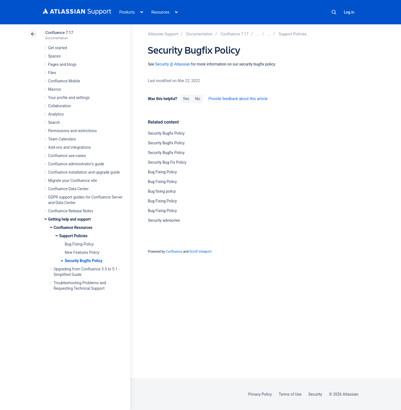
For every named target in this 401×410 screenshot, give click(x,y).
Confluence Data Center (68, 189)
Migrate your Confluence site (72, 180)
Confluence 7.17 (59, 32)
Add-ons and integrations (69, 147)
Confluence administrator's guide (76, 164)
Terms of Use (290, 394)
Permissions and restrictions (72, 131)
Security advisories (164, 220)
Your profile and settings (69, 97)
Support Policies (73, 236)
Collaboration (59, 106)
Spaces (54, 56)
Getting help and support (69, 219)
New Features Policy (82, 252)
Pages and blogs (62, 64)
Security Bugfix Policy (84, 260)
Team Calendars (62, 139)
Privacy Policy (260, 394)
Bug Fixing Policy (79, 244)
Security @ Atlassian (172, 64)
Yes (186, 98)
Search (334, 12)
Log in (349, 12)
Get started (57, 48)
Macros (54, 89)
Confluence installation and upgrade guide (84, 172)
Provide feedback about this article (237, 98)
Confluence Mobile (64, 81)
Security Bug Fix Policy (167, 162)
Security (315, 394)
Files (52, 72)
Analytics (56, 114)
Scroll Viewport (200, 252)
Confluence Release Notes (70, 211)
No (197, 98)
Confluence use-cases (67, 155)
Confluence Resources (73, 227)
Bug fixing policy (162, 191)
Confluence (174, 252)
